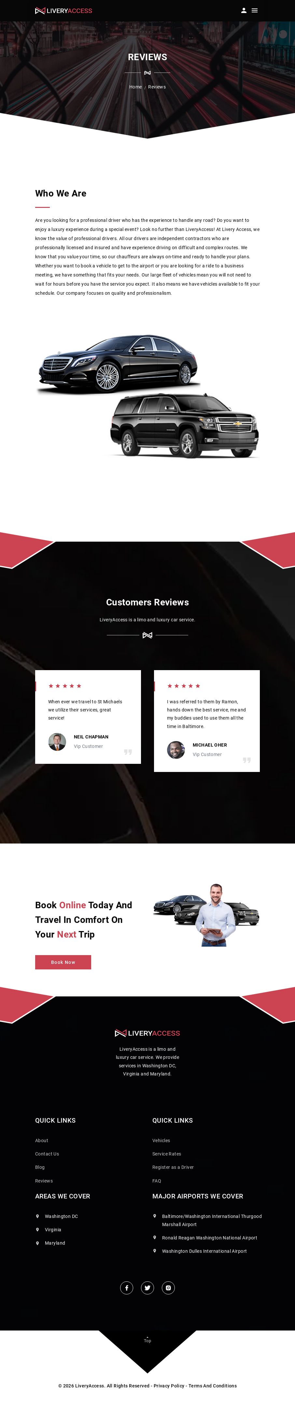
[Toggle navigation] (254, 11)
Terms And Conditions (213, 1385)
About (41, 1140)
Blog (40, 1167)
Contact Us (47, 1153)
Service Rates (166, 1153)
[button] (243, 8)
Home (135, 86)
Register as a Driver (173, 1167)
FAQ (156, 1180)
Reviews (44, 1180)
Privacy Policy (169, 1385)
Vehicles (161, 1140)
